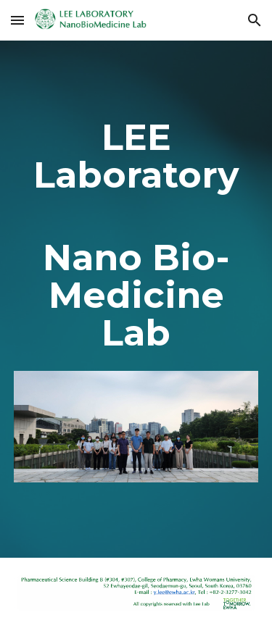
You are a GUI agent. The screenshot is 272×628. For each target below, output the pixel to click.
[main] (136, 235)
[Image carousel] (136, 435)
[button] (17, 20)
